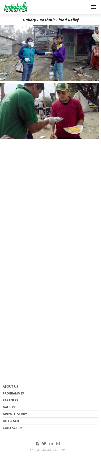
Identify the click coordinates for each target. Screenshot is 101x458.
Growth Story (15, 414)
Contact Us (12, 428)
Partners (10, 400)
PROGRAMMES (13, 393)
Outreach (11, 421)
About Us (10, 386)
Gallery (9, 407)
